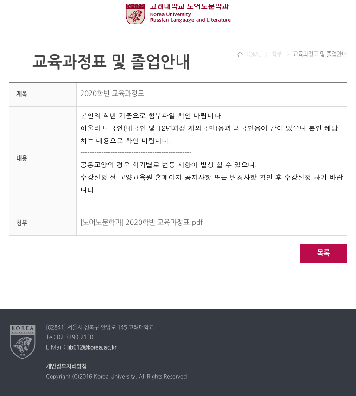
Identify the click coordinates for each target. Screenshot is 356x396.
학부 (277, 54)
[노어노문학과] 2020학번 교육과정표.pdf (141, 223)
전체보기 (15, 15)
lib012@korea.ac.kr (91, 348)
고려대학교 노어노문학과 (178, 14)
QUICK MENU (341, 15)
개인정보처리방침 (66, 367)
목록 (323, 253)
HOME (252, 54)
